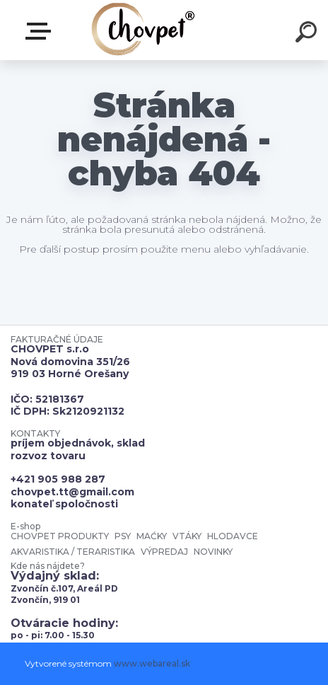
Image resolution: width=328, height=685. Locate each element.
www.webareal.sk (152, 663)
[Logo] (143, 30)
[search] (308, 34)
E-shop (41, 31)
